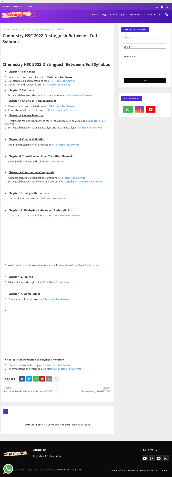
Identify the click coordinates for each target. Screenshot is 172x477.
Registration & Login (113, 14)
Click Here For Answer (60, 77)
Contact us (154, 14)
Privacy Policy (147, 470)
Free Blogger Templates (69, 469)
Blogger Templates (26, 469)
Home (95, 14)
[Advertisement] (58, 240)
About (122, 470)
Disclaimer (29, 6)
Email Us (17, 6)
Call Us (6, 6)
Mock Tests (136, 14)
